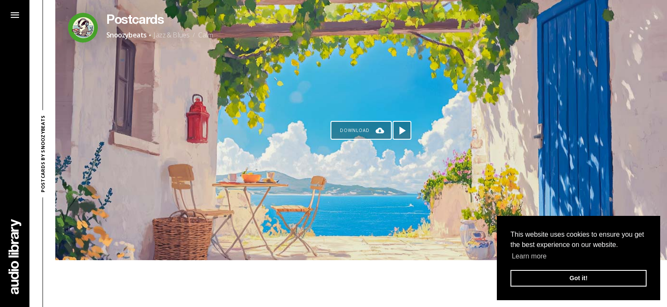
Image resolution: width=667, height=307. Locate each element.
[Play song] (402, 130)
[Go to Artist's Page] (83, 28)
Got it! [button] (578, 278)
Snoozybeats (126, 35)
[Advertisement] (361, 283)
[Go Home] (15, 256)
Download (355, 130)
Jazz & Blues (171, 35)
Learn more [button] (529, 256)
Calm (205, 35)
